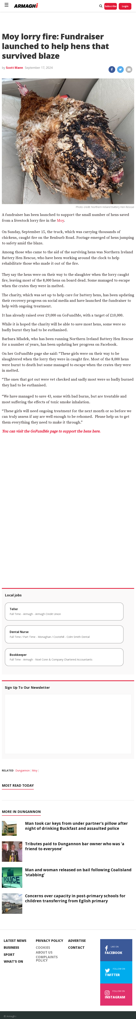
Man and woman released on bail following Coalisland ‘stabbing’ (78, 872)
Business (11, 947)
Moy (60, 220)
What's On (13, 961)
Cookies (43, 947)
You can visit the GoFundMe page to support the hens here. (51, 431)
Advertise (77, 940)
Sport (9, 954)
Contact (76, 947)
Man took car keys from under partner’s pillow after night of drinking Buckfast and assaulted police (76, 826)
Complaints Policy (47, 958)
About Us (44, 952)
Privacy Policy (49, 940)
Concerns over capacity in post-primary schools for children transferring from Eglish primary (75, 898)
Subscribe (111, 6)
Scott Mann (14, 68)
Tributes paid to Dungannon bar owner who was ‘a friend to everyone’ (74, 846)
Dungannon (22, 770)
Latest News (15, 940)
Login (125, 6)
